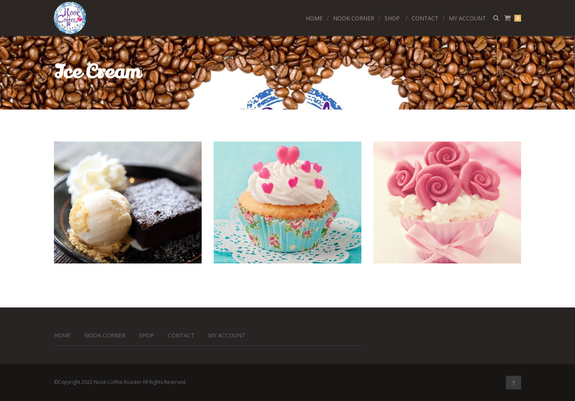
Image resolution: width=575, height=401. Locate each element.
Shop (392, 18)
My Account (467, 18)
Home (314, 18)
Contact (425, 18)
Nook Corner (353, 18)
